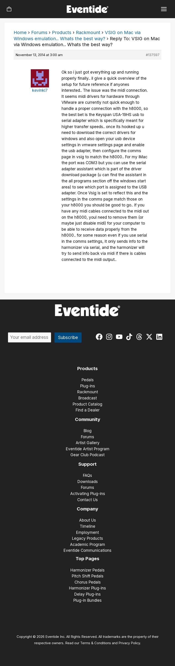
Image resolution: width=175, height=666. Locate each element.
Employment (87, 532)
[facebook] (100, 336)
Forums (39, 32)
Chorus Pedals (88, 582)
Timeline (87, 526)
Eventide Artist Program (87, 449)
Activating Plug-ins (87, 493)
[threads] (140, 336)
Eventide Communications (87, 550)
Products (61, 32)
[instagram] (110, 336)
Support (87, 464)
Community (87, 419)
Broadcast (87, 398)
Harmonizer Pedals (87, 570)
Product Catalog (87, 404)
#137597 (153, 55)
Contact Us (87, 500)
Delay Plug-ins (87, 594)
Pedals (88, 380)
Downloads (87, 481)
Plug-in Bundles (87, 600)
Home (20, 32)
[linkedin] (160, 336)
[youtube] (120, 336)
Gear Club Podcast (87, 455)
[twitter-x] (150, 336)
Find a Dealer (88, 410)
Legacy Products (87, 538)
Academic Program (87, 544)
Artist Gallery (88, 443)
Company (87, 509)
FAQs (87, 475)
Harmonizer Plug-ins (87, 588)
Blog (88, 430)
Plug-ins (87, 386)
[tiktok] (130, 336)
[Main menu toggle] (164, 9)
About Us (87, 520)
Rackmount (88, 32)
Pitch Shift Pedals (87, 576)
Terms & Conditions (95, 643)
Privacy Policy (129, 643)
